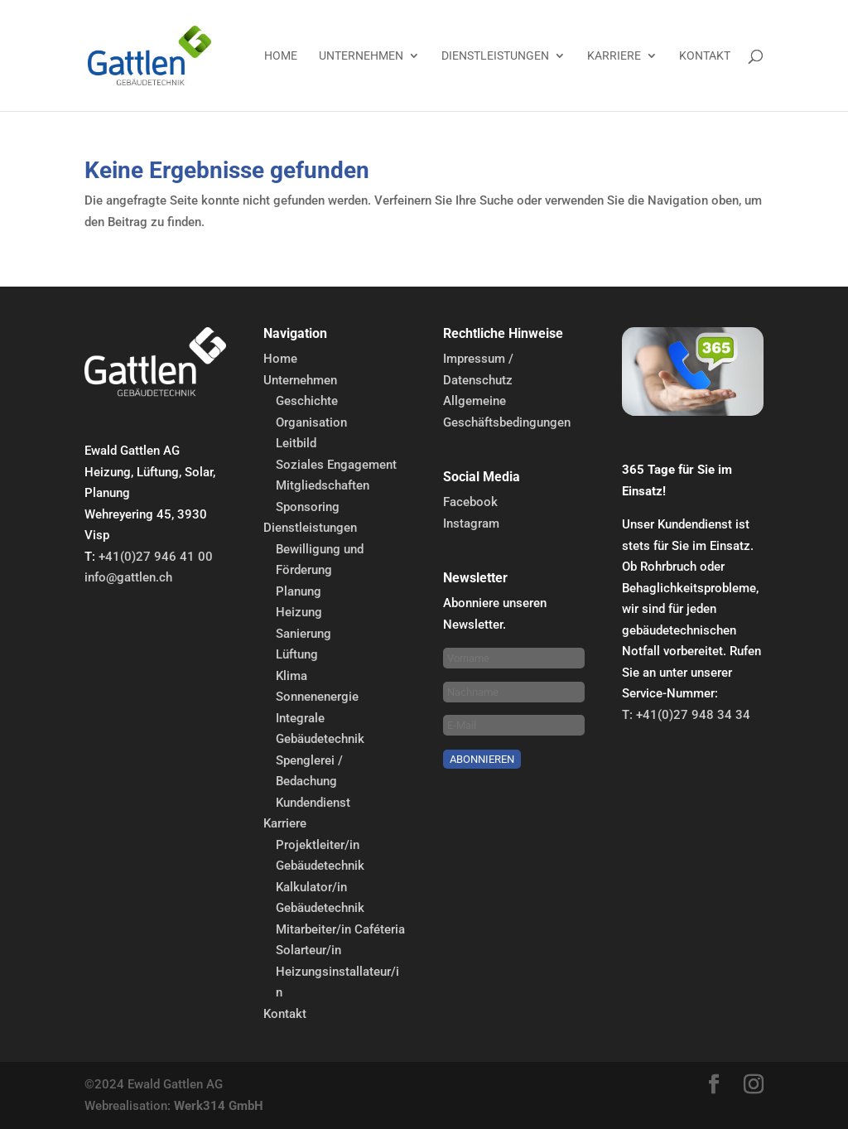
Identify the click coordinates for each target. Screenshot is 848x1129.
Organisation (311, 422)
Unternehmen (361, 56)
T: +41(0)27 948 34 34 (686, 714)
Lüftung (297, 654)
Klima (291, 675)
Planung (298, 591)
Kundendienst (313, 802)
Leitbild (296, 443)
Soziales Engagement (336, 464)
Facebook (470, 502)
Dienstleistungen (495, 56)
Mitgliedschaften (322, 485)
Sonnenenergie (317, 696)
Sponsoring (308, 506)
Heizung (299, 612)
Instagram (471, 523)
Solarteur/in (308, 950)
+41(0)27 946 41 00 (156, 556)
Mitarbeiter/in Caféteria (340, 929)
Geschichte (307, 400)
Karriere (614, 56)
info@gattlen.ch (128, 577)
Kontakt (704, 56)
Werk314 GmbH (218, 1105)
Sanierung (303, 633)
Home (280, 56)
